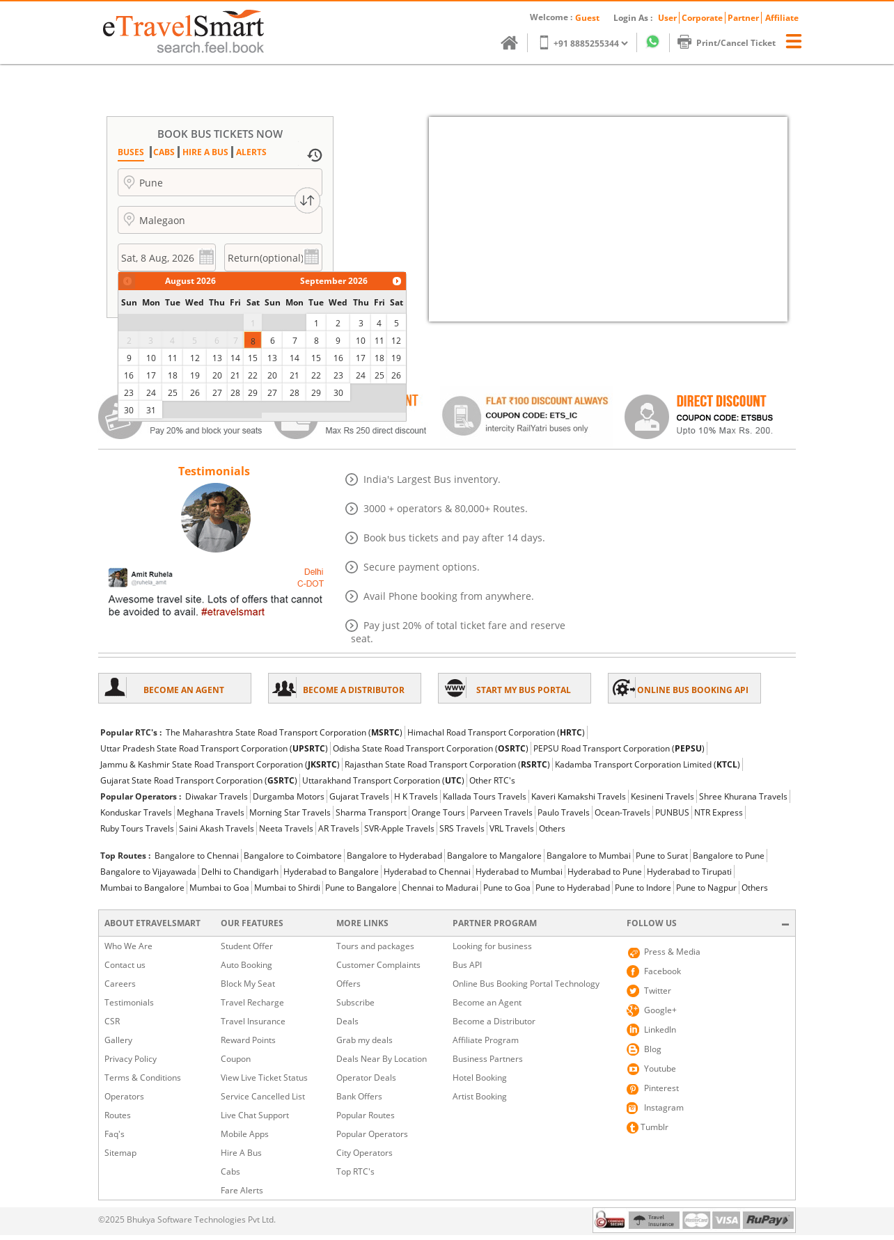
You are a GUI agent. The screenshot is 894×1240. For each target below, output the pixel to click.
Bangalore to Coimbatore (293, 855)
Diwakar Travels (216, 796)
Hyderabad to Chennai (427, 871)
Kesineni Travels (662, 796)
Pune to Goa (507, 887)
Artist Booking (480, 1096)
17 (151, 375)
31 (151, 410)
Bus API (467, 965)
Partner (743, 18)
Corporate (702, 18)
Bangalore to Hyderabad (394, 855)
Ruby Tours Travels (137, 828)
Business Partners (488, 1059)
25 (173, 393)
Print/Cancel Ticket (733, 42)
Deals (347, 1021)
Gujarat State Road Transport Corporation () (198, 780)
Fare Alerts (242, 1190)
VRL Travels (511, 828)
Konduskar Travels (136, 812)
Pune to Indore (643, 887)
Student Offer (247, 946)
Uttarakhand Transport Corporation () (383, 780)
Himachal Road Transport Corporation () (496, 732)
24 (151, 393)
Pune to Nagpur (706, 887)
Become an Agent (487, 1002)
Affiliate (782, 18)
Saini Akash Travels (216, 828)
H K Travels (416, 796)
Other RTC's (492, 780)
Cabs (230, 1171)
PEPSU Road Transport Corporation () (619, 748)
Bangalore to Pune (728, 855)
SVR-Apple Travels (399, 828)
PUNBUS (672, 812)
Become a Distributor (494, 1021)
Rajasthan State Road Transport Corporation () (447, 764)
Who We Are (128, 946)
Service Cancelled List (263, 1096)
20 (217, 375)
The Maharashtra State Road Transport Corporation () (284, 732)
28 (235, 393)
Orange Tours (438, 812)
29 (253, 393)
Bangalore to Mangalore (494, 855)
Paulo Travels (564, 812)
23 (129, 393)
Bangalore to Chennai (197, 855)
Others (552, 828)
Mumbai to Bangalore (142, 887)
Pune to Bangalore (361, 887)
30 (129, 410)
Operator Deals (366, 1077)
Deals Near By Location (381, 1059)
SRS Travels (462, 828)
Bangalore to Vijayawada (148, 871)
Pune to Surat (662, 855)
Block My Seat (248, 983)
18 (173, 375)
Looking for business (492, 946)
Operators (124, 1096)
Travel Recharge (252, 1002)
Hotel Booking (480, 1077)
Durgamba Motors (288, 796)
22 (253, 375)
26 (195, 393)
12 (195, 358)
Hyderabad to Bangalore (331, 871)
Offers (348, 983)
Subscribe (355, 1002)
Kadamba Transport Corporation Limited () (647, 764)
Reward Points (248, 1040)
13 (217, 358)
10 (151, 358)
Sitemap (120, 1153)
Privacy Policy (130, 1059)
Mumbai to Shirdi (287, 887)
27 (217, 393)
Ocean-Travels (622, 812)
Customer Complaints (378, 965)
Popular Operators (372, 1134)
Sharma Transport (371, 812)
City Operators (364, 1153)
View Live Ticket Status (264, 1077)
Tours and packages (375, 946)
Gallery (118, 1040)
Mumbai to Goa (219, 887)
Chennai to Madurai (440, 887)
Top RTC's (355, 1171)
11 (173, 358)
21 (235, 375)
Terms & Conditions (142, 1077)
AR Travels (338, 828)
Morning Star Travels (290, 812)
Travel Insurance (253, 1021)
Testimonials (129, 1002)
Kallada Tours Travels (484, 796)
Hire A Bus (241, 1153)
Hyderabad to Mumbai (519, 871)
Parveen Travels (501, 812)
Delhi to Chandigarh (240, 871)
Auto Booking (246, 965)
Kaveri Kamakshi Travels (578, 796)
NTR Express (718, 812)
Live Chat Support (255, 1115)
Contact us (125, 965)
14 (235, 358)
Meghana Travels (210, 812)
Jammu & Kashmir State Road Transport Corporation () (220, 764)
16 (129, 375)
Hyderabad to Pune (604, 871)
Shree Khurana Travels (743, 796)
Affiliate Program (486, 1040)
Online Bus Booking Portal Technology (526, 983)
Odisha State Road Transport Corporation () (430, 748)
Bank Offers (359, 1096)
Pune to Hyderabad (572, 887)
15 (253, 358)
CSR (112, 1021)
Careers (120, 983)
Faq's (114, 1134)
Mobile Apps (245, 1134)
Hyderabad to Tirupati (689, 871)
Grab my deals (364, 1040)
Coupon (236, 1059)
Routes (117, 1115)
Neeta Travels (286, 828)
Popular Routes (365, 1115)
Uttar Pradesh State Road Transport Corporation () (214, 748)
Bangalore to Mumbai (589, 855)
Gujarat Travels (359, 796)
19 (195, 375)
